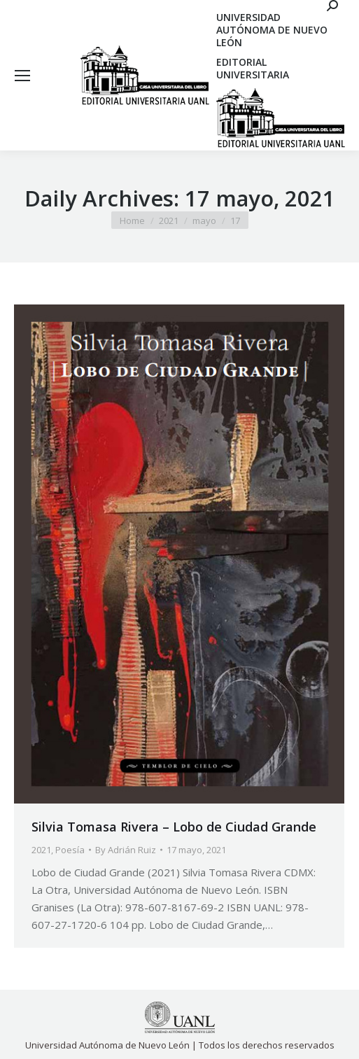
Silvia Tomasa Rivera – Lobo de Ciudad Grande (173, 826)
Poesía (70, 849)
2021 (41, 849)
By (125, 849)
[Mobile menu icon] (22, 75)
